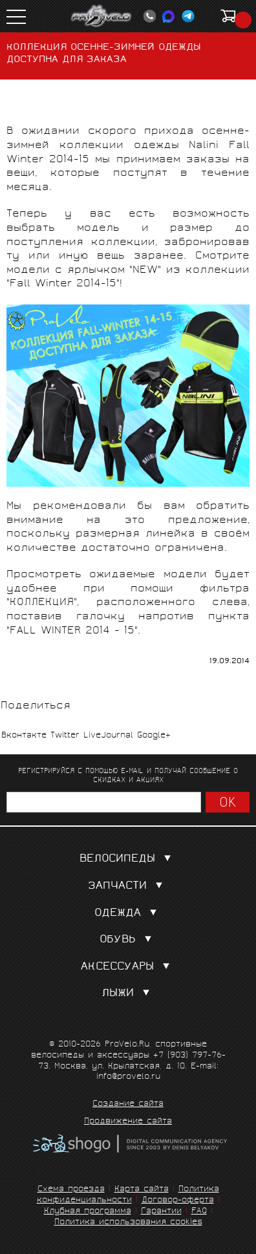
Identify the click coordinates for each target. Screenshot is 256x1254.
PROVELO (101, 16)
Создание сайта (128, 1105)
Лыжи (128, 994)
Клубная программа (87, 1211)
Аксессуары (128, 967)
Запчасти (128, 886)
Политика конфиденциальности (128, 1195)
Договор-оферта (178, 1200)
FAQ (199, 1211)
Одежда (128, 913)
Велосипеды (128, 859)
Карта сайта (141, 1189)
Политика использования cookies (128, 1222)
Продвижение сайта (128, 1122)
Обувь (128, 940)
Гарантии (161, 1211)
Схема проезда (71, 1189)
